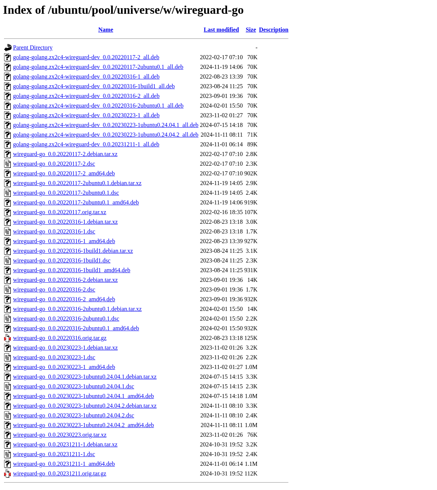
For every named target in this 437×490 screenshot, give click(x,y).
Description (273, 29)
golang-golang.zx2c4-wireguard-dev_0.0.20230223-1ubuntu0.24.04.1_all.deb (105, 125)
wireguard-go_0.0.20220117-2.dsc (54, 163)
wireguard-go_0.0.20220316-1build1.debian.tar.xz (73, 251)
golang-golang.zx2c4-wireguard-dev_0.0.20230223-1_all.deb (86, 115)
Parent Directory (32, 47)
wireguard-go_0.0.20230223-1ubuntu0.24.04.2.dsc (73, 415)
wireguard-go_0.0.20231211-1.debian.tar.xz (65, 444)
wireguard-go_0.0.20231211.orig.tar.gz (59, 473)
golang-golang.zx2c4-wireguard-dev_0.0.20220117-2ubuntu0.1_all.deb (98, 67)
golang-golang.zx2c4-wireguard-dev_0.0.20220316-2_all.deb (86, 96)
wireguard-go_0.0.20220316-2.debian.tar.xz (65, 280)
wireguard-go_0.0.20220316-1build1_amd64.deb (71, 270)
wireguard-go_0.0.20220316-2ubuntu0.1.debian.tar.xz (77, 309)
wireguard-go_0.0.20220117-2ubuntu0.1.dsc (66, 193)
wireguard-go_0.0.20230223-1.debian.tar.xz (65, 347)
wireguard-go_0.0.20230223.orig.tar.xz (59, 435)
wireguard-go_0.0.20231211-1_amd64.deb (64, 464)
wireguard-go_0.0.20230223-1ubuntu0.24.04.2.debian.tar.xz (85, 405)
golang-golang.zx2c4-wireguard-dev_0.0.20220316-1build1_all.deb (94, 86)
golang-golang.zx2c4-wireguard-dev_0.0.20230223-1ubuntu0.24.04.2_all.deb (105, 134)
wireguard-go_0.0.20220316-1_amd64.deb (64, 241)
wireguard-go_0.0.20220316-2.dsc (54, 289)
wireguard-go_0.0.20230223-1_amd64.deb (64, 367)
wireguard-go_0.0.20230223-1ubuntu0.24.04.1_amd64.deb (83, 396)
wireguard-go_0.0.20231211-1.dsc (54, 454)
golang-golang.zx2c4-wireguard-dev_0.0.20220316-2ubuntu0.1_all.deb (98, 105)
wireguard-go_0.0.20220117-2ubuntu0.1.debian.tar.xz (77, 183)
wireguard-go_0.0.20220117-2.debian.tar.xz (65, 154)
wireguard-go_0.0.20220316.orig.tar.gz (59, 338)
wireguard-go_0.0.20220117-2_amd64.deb (64, 173)
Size (251, 29)
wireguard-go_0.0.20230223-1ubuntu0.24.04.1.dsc (73, 386)
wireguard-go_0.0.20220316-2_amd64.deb (64, 299)
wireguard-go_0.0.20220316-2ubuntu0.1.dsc (66, 318)
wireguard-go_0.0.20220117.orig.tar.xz (59, 212)
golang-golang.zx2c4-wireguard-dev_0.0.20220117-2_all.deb (86, 57)
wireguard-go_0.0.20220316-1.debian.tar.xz (65, 222)
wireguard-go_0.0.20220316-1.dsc (54, 231)
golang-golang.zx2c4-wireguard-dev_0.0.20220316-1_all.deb (86, 76)
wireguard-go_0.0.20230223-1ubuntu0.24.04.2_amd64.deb (83, 425)
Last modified (221, 29)
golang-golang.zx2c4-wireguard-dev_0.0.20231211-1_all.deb (86, 144)
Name (105, 29)
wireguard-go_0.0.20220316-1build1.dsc (62, 260)
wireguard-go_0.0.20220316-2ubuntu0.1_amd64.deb (76, 328)
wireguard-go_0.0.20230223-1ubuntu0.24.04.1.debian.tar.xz (85, 376)
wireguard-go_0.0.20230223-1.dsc (54, 357)
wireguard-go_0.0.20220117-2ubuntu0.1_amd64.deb (76, 202)
